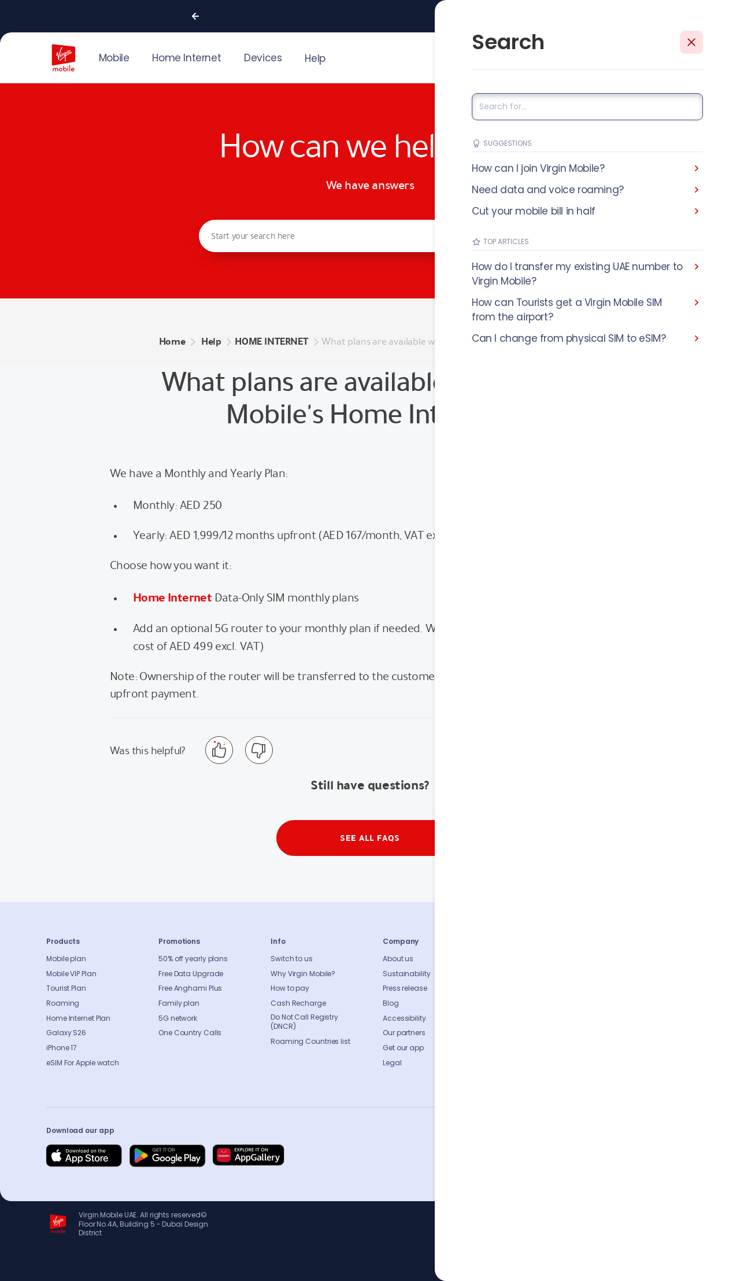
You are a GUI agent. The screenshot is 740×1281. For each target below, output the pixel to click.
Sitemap (509, 1018)
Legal (392, 1063)
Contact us (514, 974)
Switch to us (292, 958)
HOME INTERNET (271, 341)
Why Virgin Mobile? (303, 974)
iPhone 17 (61, 1048)
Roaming (62, 1003)
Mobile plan (66, 958)
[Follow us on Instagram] (600, 1156)
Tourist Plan (66, 988)
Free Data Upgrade (190, 974)
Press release (405, 988)
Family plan (178, 1003)
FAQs (503, 958)
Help (315, 58)
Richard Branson (669, 1264)
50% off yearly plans (193, 958)
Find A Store (515, 988)
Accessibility (404, 1018)
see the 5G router (514, 628)
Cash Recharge (298, 1003)
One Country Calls (189, 1033)
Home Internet (172, 597)
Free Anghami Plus (190, 988)
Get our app (403, 1048)
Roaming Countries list (310, 1041)
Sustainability (407, 974)
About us (398, 958)
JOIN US (615, 56)
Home (172, 341)
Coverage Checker (527, 1003)
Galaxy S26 (66, 1033)
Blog (391, 1003)
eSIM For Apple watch (82, 1063)
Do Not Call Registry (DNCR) (304, 1022)
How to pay (290, 988)
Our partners (404, 1033)
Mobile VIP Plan (71, 974)
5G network (177, 1018)
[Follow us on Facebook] (572, 1156)
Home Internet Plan (78, 1018)
